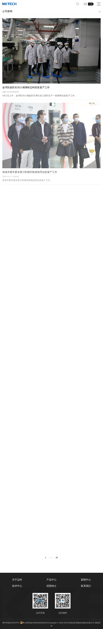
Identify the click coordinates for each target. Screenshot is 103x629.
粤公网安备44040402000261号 (35, 623)
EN (85, 4)
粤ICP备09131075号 (10, 623)
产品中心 (51, 579)
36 (57, 557)
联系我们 (86, 586)
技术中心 (17, 586)
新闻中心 (86, 579)
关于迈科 (17, 579)
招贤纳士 (51, 586)
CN (90, 4)
